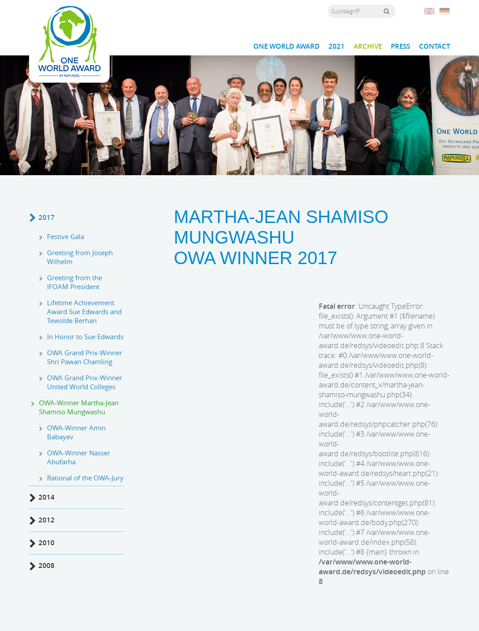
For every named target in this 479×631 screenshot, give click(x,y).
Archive (368, 46)
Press (400, 46)
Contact (434, 46)
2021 (337, 46)
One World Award (286, 46)
